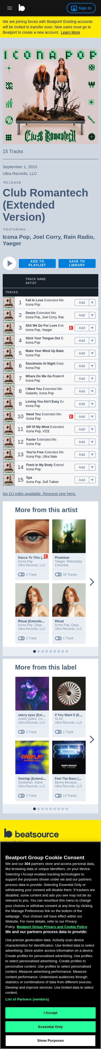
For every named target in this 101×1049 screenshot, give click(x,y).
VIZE (46, 431)
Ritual (59, 621)
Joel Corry (46, 237)
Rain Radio (78, 237)
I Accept (50, 1014)
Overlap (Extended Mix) (36, 779)
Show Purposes (50, 1042)
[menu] (92, 302)
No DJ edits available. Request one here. (39, 493)
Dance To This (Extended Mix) (41, 558)
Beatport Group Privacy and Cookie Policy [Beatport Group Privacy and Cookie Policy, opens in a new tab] (52, 928)
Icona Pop (16, 237)
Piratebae (62, 558)
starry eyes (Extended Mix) (38, 715)
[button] (9, 302)
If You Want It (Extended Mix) (77, 715)
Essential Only (50, 1028)
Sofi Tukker (51, 482)
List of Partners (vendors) (27, 1001)
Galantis (31, 393)
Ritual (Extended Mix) (34, 621)
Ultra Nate (50, 456)
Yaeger (12, 243)
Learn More (70, 32)
